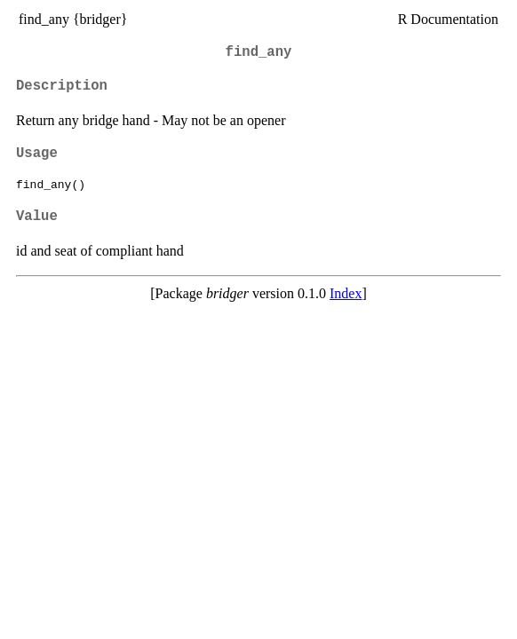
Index (346, 293)
